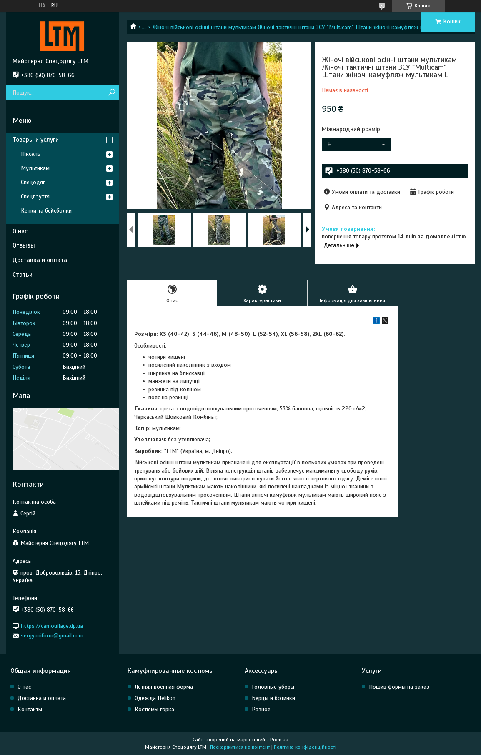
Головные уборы (273, 686)
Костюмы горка (154, 709)
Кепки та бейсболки (46, 210)
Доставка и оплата (40, 260)
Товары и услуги (36, 139)
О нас (20, 231)
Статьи (23, 274)
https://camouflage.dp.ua (52, 626)
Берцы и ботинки (273, 698)
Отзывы (24, 245)
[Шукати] (111, 92)
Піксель (30, 154)
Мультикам (35, 168)
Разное (261, 709)
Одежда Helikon (155, 698)
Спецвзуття (35, 196)
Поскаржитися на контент (240, 747)
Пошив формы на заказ (399, 686)
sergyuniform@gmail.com (52, 635)
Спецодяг (33, 182)
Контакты (30, 709)
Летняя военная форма (164, 686)
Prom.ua (279, 739)
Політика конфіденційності (305, 747)
